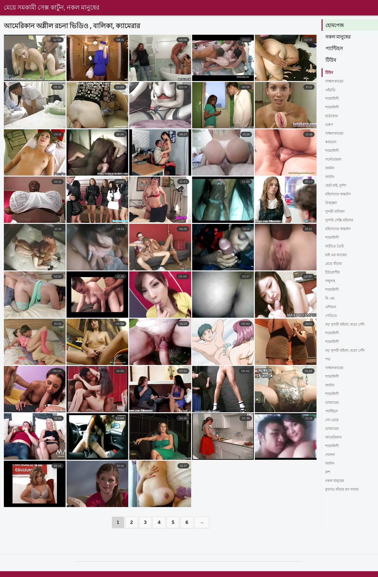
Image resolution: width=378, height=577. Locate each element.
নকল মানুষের (339, 37)
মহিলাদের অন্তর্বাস (339, 194)
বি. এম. (330, 299)
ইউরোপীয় (333, 273)
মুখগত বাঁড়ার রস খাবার (343, 490)
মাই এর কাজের (336, 255)
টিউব (331, 60)
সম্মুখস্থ (330, 281)
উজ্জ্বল (331, 203)
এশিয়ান (331, 307)
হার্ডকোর (332, 116)
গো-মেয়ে (332, 420)
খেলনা (330, 455)
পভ (328, 359)
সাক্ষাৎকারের (335, 81)
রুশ (327, 472)
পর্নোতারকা (334, 160)
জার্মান (330, 168)
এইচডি (330, 90)
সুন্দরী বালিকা (336, 212)
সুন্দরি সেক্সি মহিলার (340, 220)
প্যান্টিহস (334, 48)
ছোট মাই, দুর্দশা (336, 186)
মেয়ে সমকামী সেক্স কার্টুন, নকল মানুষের (51, 8)
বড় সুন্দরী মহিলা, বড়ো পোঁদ (346, 325)
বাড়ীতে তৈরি (335, 246)
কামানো (331, 142)
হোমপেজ (335, 25)
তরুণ (329, 125)
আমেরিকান (334, 438)
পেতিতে (331, 316)
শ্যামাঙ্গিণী (333, 99)
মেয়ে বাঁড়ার (334, 264)
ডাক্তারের (332, 403)
